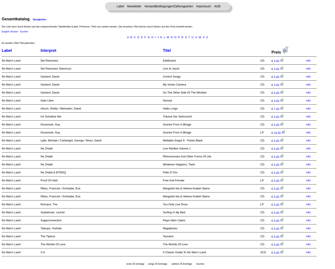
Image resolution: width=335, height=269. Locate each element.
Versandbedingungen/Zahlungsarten (168, 6)
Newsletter (134, 6)
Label (120, 6)
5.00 (279, 77)
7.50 (279, 109)
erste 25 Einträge (135, 264)
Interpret (48, 50)
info (308, 60)
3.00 (279, 61)
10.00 (279, 132)
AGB (217, 6)
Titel (167, 50)
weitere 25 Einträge (181, 264)
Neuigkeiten (39, 19)
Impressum (203, 6)
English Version (10, 31)
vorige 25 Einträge (157, 264)
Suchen (24, 31)
